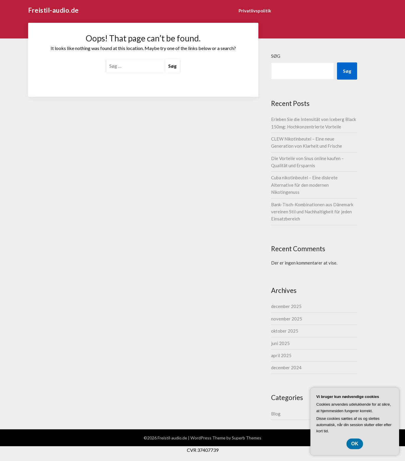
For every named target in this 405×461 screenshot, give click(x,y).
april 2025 (281, 355)
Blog (276, 413)
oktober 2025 (284, 330)
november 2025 (286, 318)
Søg (275, 56)
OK (354, 443)
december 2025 (286, 306)
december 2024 (286, 367)
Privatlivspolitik (255, 10)
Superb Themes (246, 437)
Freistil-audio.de (53, 10)
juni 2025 (280, 343)
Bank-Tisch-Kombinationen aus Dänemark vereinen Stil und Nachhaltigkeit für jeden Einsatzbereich (312, 212)
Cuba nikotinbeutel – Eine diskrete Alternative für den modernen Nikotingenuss (304, 185)
